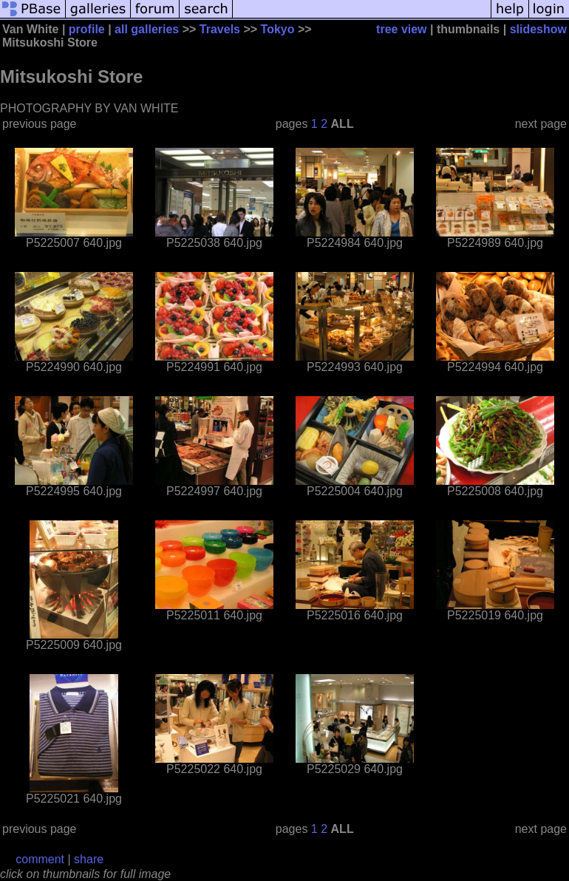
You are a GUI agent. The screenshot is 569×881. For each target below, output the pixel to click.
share (88, 859)
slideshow (538, 29)
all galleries (147, 29)
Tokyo (278, 29)
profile (87, 29)
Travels (220, 29)
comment (40, 859)
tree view (401, 29)
